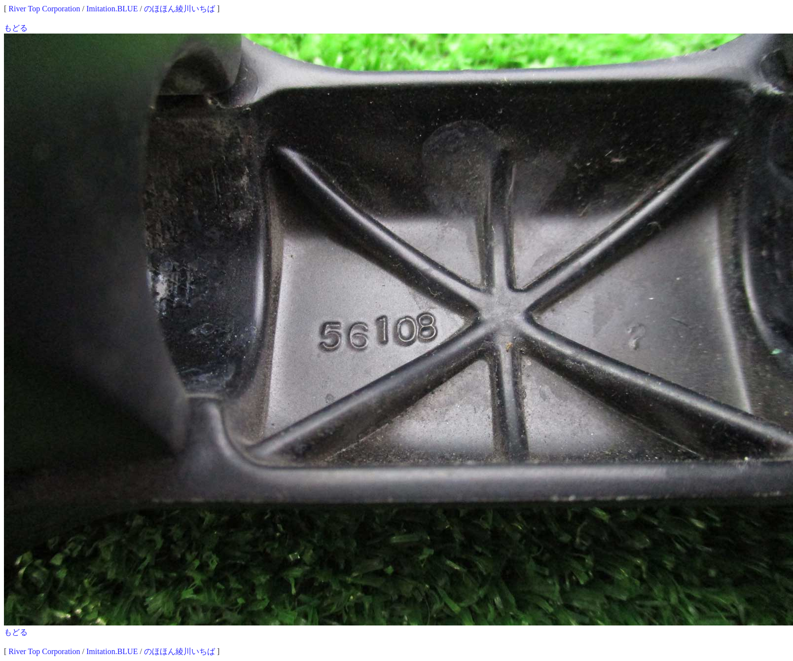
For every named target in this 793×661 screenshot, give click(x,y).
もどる (16, 28)
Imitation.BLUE (112, 8)
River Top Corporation (44, 8)
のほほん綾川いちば (179, 8)
